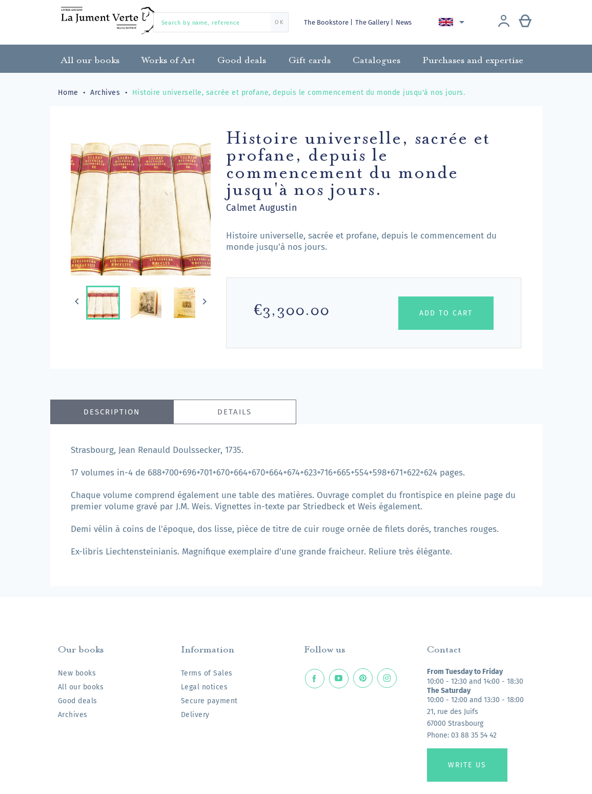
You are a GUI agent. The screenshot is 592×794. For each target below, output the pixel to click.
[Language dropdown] (453, 22)
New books (77, 673)
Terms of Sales (207, 673)
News (404, 22)
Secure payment (209, 701)
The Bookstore (327, 22)
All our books (81, 687)
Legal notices (204, 687)
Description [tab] (112, 411)
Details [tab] (234, 411)
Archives (73, 714)
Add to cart (446, 313)
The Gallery (373, 22)
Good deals (77, 701)
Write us (467, 765)
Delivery (195, 714)
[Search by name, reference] (221, 22)
